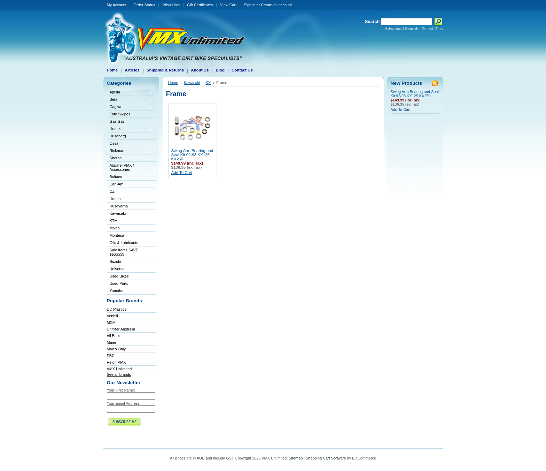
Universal (130, 269)
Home (173, 83)
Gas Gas (130, 121)
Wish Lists (171, 5)
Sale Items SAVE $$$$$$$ (124, 252)
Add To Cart (182, 172)
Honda (130, 199)
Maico (130, 228)
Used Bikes (119, 276)
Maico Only (116, 349)
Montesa (130, 235)
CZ (130, 192)
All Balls (113, 336)
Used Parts (119, 283)
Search (372, 21)
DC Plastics (116, 309)
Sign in (249, 5)
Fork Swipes (120, 114)
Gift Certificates (200, 5)
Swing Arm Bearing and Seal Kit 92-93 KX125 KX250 (192, 155)
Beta (130, 99)
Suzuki (130, 262)
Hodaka (130, 129)
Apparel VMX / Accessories (130, 167)
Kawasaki (130, 213)
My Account (116, 5)
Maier (111, 342)
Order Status (144, 5)
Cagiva (130, 107)
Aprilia (130, 92)
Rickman (130, 151)
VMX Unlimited (119, 369)
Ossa (130, 143)
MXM (111, 322)
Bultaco (130, 177)
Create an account (276, 5)
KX (208, 83)
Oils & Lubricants (124, 243)
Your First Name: (121, 390)
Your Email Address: (124, 403)
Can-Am (130, 184)
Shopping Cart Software (326, 458)
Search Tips (432, 28)
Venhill (112, 316)
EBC (111, 356)
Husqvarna (130, 206)
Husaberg (130, 136)
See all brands (119, 374)
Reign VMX (116, 362)
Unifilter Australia (121, 329)
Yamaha (130, 291)
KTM (130, 221)
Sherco (130, 158)
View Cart (228, 5)
